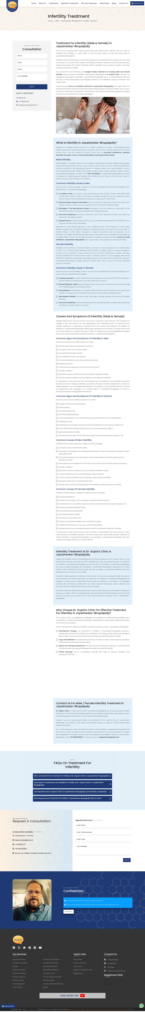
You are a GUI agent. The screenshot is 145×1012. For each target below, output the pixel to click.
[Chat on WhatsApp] (141, 1005)
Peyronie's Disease (19, 970)
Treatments (53, 3)
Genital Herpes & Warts (50, 963)
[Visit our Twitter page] (24, 948)
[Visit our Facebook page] (14, 948)
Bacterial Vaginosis (19, 977)
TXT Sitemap (131, 1010)
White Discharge (48, 981)
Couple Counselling (19, 974)
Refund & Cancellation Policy (83, 970)
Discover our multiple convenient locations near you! (33, 853)
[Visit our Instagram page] (19, 948)
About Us (42, 3)
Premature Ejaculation (20, 963)
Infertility (15, 967)
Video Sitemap (121, 1010)
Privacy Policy (78, 960)
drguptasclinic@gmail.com (28, 105)
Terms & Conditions (80, 963)
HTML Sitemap (89, 1010)
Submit (31, 86)
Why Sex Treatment (89, 3)
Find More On (72, 996)
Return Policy (78, 967)
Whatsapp (110, 967)
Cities (57, 21)
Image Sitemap (109, 1010)
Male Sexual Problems (50, 967)
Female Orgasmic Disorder (52, 977)
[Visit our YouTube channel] (40, 948)
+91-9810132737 (24, 101)
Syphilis (45, 988)
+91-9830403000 (20, 849)
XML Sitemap (99, 1010)
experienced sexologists (83, 618)
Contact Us (123, 3)
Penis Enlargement (19, 984)
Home (33, 3)
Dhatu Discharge (18, 981)
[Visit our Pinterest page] (29, 948)
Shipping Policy (78, 974)
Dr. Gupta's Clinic (62, 237)
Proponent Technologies (76, 1010)
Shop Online (104, 3)
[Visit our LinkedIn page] (35, 948)
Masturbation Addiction (51, 970)
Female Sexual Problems (51, 960)
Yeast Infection (17, 988)
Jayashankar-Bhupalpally (71, 21)
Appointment (137, 3)
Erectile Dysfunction (19, 960)
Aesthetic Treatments (69, 3)
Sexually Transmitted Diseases (53, 984)
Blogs (114, 3)
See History (69, 912)
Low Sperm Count (49, 974)
